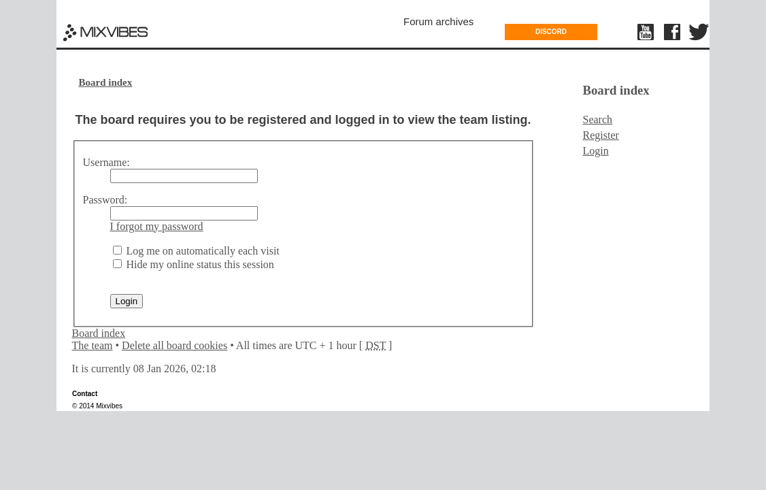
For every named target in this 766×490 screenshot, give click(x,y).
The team (92, 345)
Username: (106, 162)
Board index (106, 82)
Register (601, 135)
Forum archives (438, 21)
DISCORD (551, 31)
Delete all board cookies (174, 345)
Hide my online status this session (193, 264)
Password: (105, 200)
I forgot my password (156, 226)
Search (598, 119)
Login (596, 151)
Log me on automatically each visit (196, 251)
